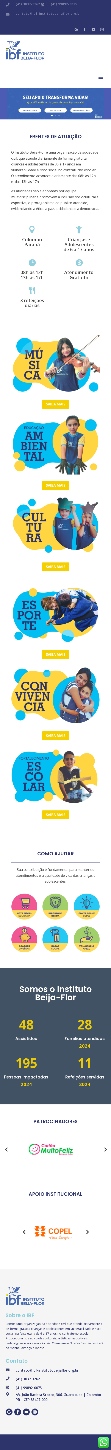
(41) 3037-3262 (28, 4)
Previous (6, 1149)
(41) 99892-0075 (64, 4)
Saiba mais (55, 404)
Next (105, 1149)
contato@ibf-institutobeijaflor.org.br (48, 13)
